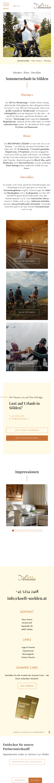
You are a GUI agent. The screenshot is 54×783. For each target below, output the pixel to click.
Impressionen (28, 650)
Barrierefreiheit (38, 732)
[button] (32, 52)
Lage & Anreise (28, 647)
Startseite (47, 60)
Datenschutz (27, 732)
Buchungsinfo (28, 654)
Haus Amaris (37, 60)
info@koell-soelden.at (20, 418)
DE (14, 6)
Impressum (16, 732)
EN (18, 6)
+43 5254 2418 (17, 416)
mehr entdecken (27, 685)
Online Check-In (28, 657)
